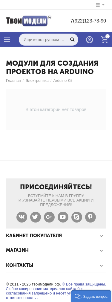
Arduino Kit (62, 80)
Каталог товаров (7, 39)
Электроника (37, 80)
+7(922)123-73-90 (86, 20)
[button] (91, 296)
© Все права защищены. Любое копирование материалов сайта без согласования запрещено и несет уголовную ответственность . (56, 291)
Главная (13, 80)
